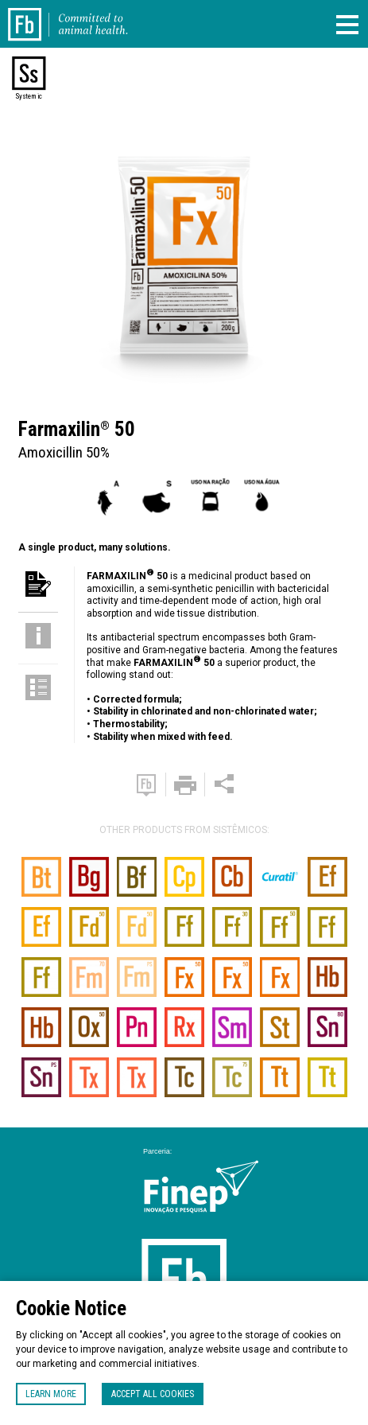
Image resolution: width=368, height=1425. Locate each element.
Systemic (28, 96)
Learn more (50, 1394)
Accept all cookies (152, 1394)
